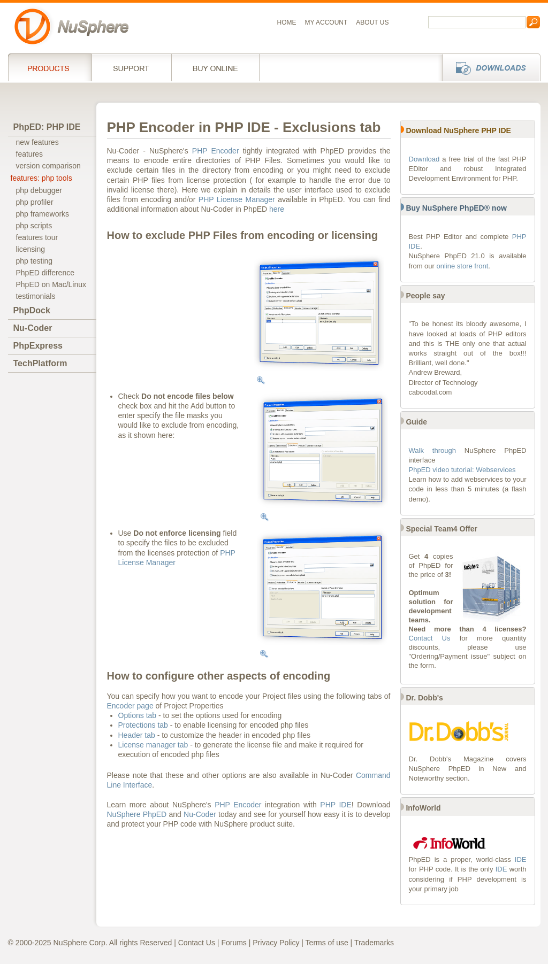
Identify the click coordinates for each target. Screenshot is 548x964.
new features (37, 142)
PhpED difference (45, 272)
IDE (521, 859)
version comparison (48, 165)
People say (425, 295)
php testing (34, 261)
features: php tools (41, 178)
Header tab (136, 735)
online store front (463, 266)
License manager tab (153, 745)
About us (372, 22)
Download (424, 159)
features (29, 154)
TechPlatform (40, 363)
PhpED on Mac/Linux (51, 284)
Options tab (137, 715)
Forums (233, 942)
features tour (37, 237)
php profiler (35, 202)
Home (286, 22)
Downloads (488, 67)
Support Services (131, 67)
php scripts (34, 225)
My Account (326, 22)
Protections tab (143, 725)
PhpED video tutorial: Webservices (462, 470)
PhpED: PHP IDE (47, 127)
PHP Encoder (215, 150)
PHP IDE (335, 804)
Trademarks (374, 942)
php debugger (39, 190)
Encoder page (130, 705)
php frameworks (43, 214)
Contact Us (430, 638)
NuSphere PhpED (137, 814)
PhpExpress (38, 345)
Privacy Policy (276, 942)
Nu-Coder (32, 328)
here (276, 209)
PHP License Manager (237, 199)
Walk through (432, 450)
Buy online (215, 67)
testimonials (36, 296)
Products (50, 67)
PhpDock (31, 310)
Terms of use (327, 942)
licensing (30, 249)
